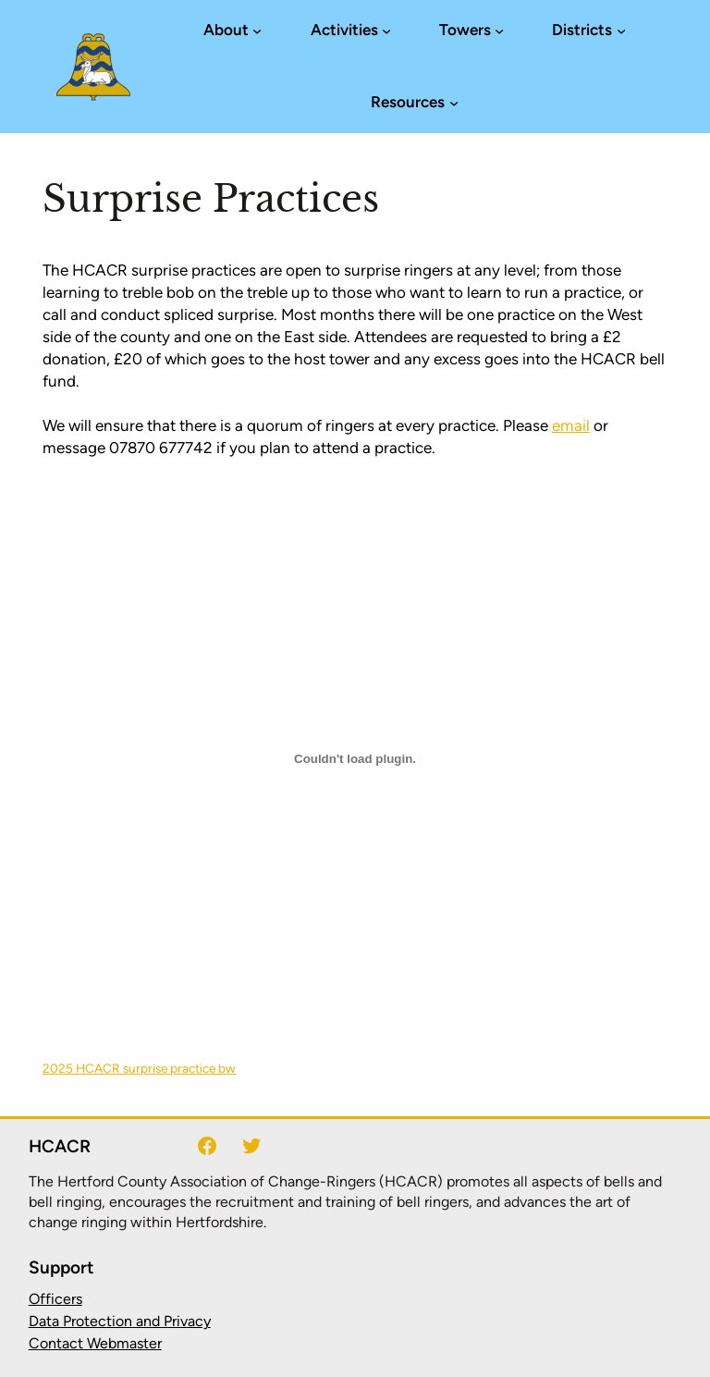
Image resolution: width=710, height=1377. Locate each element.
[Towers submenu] (499, 30)
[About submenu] (257, 30)
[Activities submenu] (386, 30)
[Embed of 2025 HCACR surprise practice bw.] (355, 758)
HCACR (60, 1146)
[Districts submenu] (621, 30)
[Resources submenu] (454, 102)
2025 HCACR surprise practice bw (139, 1068)
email (571, 425)
